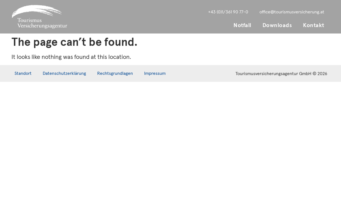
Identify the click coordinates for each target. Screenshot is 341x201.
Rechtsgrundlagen (115, 73)
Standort (23, 73)
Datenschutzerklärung (64, 73)
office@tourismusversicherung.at (291, 12)
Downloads (277, 25)
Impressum (155, 73)
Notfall (242, 25)
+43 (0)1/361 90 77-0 (228, 12)
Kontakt (313, 25)
